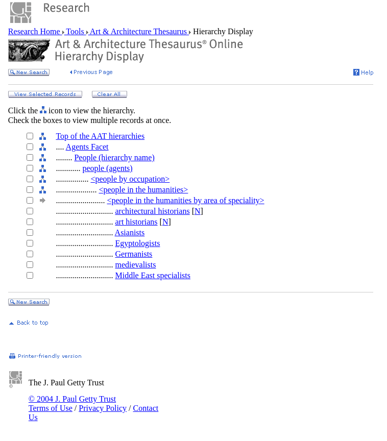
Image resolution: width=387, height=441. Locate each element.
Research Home (35, 31)
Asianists (130, 232)
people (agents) (107, 168)
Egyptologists (137, 243)
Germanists (133, 254)
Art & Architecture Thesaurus (138, 31)
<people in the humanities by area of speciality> (185, 200)
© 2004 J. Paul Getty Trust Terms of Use (72, 403)
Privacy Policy (103, 408)
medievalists (135, 264)
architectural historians (152, 211)
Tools (75, 31)
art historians (136, 221)
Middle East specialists (152, 275)
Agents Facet (87, 146)
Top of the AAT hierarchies (100, 136)
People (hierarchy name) (114, 157)
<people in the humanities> (143, 189)
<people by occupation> (130, 179)
